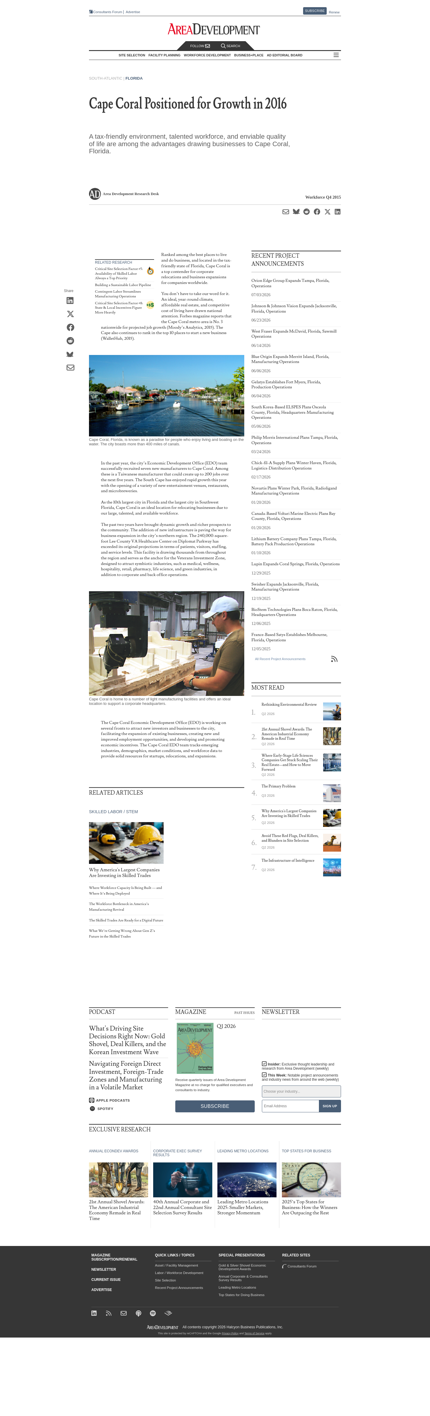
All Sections (336, 55)
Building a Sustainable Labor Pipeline (123, 285)
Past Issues (244, 1012)
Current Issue (106, 1280)
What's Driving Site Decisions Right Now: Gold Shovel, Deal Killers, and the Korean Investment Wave (127, 1040)
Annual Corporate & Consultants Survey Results (243, 1278)
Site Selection (165, 1280)
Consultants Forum (107, 12)
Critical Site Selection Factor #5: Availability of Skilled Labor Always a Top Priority (119, 273)
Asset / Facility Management (176, 1265)
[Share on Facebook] (72, 327)
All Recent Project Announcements (280, 659)
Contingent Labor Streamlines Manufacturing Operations (118, 294)
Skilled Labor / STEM (113, 811)
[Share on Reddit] (72, 341)
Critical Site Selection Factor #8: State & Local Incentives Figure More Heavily (119, 308)
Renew (334, 12)
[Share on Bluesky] (72, 354)
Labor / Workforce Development (179, 1273)
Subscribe (315, 11)
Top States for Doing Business (242, 1295)
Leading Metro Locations (237, 1287)
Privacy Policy (230, 1333)
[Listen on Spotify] (128, 1108)
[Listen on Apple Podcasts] (128, 1100)
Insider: (298, 1066)
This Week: (300, 1077)
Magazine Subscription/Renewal (114, 1257)
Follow (200, 46)
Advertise (133, 12)
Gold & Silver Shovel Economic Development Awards (242, 1267)
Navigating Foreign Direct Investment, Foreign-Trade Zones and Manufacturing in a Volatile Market (126, 1075)
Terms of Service (255, 1333)
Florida (134, 78)
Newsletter (103, 1269)
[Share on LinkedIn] (72, 301)
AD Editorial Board (284, 55)
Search (230, 46)
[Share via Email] (72, 368)
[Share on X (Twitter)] (72, 314)
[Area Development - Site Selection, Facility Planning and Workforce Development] (215, 29)
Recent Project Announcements (179, 1288)
